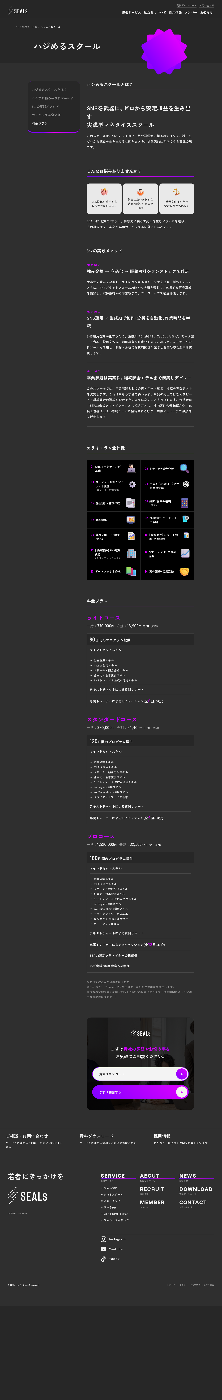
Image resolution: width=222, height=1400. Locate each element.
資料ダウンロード (187, 5)
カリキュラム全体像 (46, 114)
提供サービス (29, 27)
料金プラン (40, 123)
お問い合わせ (206, 5)
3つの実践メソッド (45, 106)
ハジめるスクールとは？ (49, 89)
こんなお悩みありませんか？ (52, 98)
